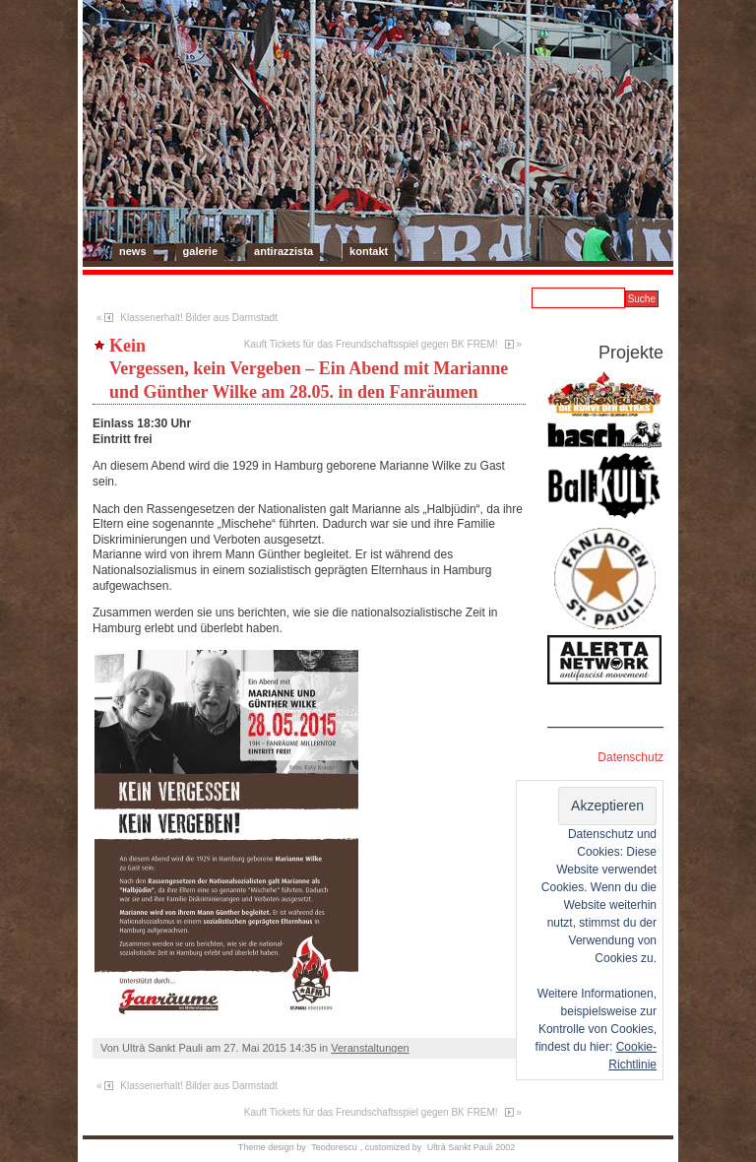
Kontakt (368, 251)
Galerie (200, 251)
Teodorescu (334, 1147)
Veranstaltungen (370, 1048)
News (133, 251)
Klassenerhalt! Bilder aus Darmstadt (199, 317)
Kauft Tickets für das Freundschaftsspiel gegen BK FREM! (371, 344)
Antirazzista (283, 251)
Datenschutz (630, 757)
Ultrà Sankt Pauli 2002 (471, 1147)
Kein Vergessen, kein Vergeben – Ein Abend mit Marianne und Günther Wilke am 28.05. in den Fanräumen (308, 369)
